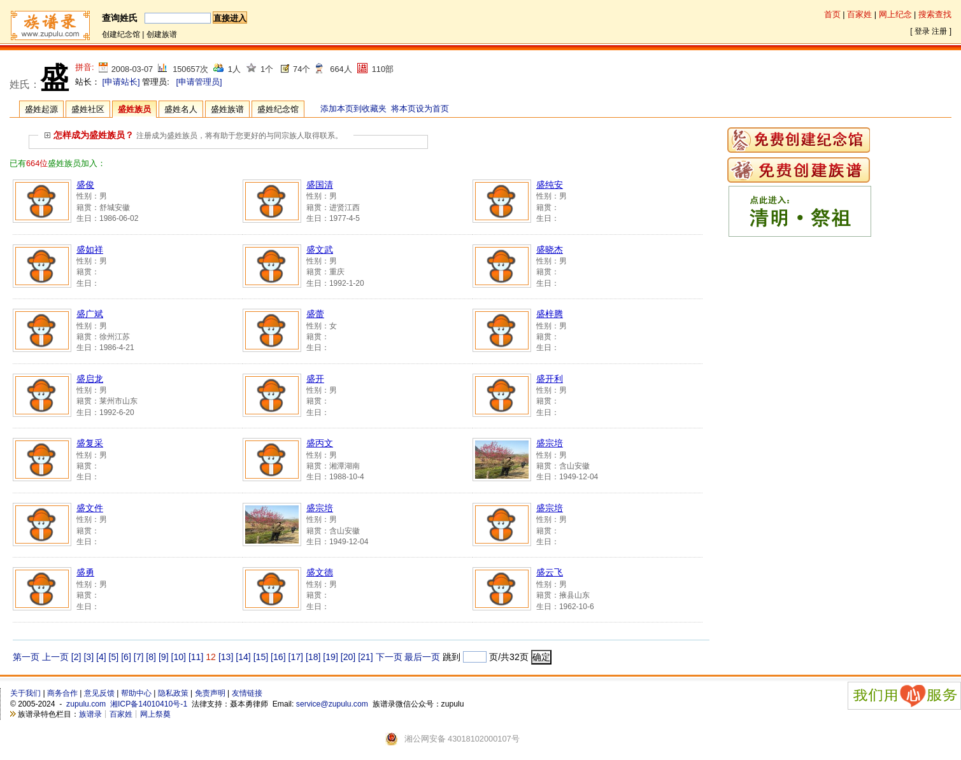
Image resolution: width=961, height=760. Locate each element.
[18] (313, 657)
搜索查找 (934, 14)
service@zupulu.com (332, 704)
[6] (126, 657)
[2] (76, 657)
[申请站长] (121, 82)
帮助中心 (136, 693)
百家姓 (859, 14)
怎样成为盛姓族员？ (89, 135)
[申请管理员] (199, 82)
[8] (151, 657)
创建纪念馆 (121, 34)
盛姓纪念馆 (278, 109)
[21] (365, 657)
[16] (278, 657)
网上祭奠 (155, 714)
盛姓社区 (87, 109)
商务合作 (62, 693)
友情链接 (247, 693)
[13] (225, 657)
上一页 (55, 657)
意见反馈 (99, 693)
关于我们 (25, 693)
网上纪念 (895, 14)
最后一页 (422, 657)
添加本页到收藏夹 (353, 108)
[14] (243, 657)
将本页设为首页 (420, 108)
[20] (348, 657)
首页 (832, 14)
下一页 (389, 657)
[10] (178, 657)
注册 (939, 31)
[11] (196, 657)
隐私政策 (173, 693)
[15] (260, 657)
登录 (922, 31)
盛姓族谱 (227, 109)
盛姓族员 (134, 109)
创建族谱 (161, 34)
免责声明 (210, 693)
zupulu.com (86, 704)
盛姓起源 (41, 109)
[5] (114, 657)
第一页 (26, 657)
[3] (88, 657)
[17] (295, 657)
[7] (139, 657)
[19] (330, 657)
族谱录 (90, 714)
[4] (101, 657)
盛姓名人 (180, 109)
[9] (164, 657)
